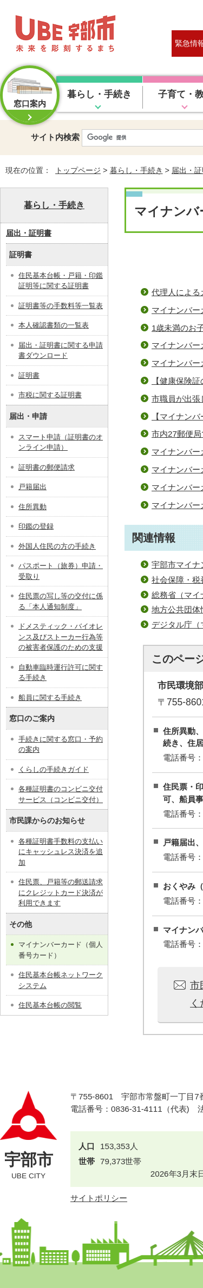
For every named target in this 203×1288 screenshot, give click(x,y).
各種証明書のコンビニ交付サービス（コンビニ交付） (60, 794)
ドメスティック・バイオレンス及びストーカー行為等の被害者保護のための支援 (60, 636)
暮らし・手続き (99, 94)
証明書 (29, 375)
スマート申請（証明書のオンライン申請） (60, 442)
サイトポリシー (98, 1198)
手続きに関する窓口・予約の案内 (60, 744)
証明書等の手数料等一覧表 (60, 306)
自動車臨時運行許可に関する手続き (60, 672)
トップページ (78, 170)
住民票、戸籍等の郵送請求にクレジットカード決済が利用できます (60, 892)
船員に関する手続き (50, 697)
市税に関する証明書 (50, 395)
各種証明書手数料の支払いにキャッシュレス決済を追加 (60, 851)
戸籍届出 (32, 487)
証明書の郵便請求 (46, 467)
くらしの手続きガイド (53, 769)
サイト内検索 (55, 137)
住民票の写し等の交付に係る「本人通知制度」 (60, 601)
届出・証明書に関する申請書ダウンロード (60, 350)
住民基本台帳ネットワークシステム (60, 980)
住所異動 (32, 507)
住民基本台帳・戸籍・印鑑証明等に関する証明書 (60, 280)
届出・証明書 (28, 233)
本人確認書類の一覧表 (53, 325)
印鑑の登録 (36, 526)
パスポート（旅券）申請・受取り (60, 571)
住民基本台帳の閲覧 (50, 1005)
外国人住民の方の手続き (57, 546)
